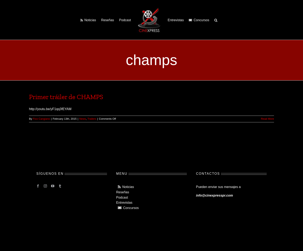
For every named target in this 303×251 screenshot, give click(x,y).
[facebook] (38, 186)
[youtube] (52, 186)
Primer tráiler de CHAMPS (66, 97)
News (82, 118)
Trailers (91, 118)
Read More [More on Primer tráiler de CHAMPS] (267, 118)
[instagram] (45, 186)
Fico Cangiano (41, 118)
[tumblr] (60, 186)
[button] (215, 20)
